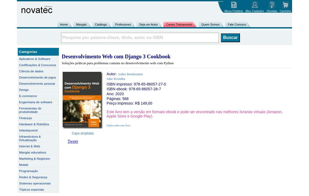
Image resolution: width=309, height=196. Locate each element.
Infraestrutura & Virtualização (30, 138)
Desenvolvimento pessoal (37, 83)
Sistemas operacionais (35, 183)
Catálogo (101, 24)
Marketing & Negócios (34, 158)
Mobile (23, 164)
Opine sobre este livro (118, 125)
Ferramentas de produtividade (30, 109)
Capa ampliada (83, 133)
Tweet (72, 141)
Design (24, 89)
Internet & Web (29, 146)
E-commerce (28, 96)
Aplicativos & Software (35, 58)
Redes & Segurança (33, 177)
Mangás (81, 24)
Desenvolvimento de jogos (37, 77)
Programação (28, 171)
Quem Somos (211, 24)
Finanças (25, 118)
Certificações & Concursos (37, 65)
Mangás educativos (32, 152)
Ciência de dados (31, 71)
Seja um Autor (148, 24)
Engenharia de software (35, 102)
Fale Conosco (237, 24)
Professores (123, 24)
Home (64, 24)
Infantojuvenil (28, 130)
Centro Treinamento (179, 24)
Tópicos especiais (31, 189)
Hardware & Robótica (34, 124)
